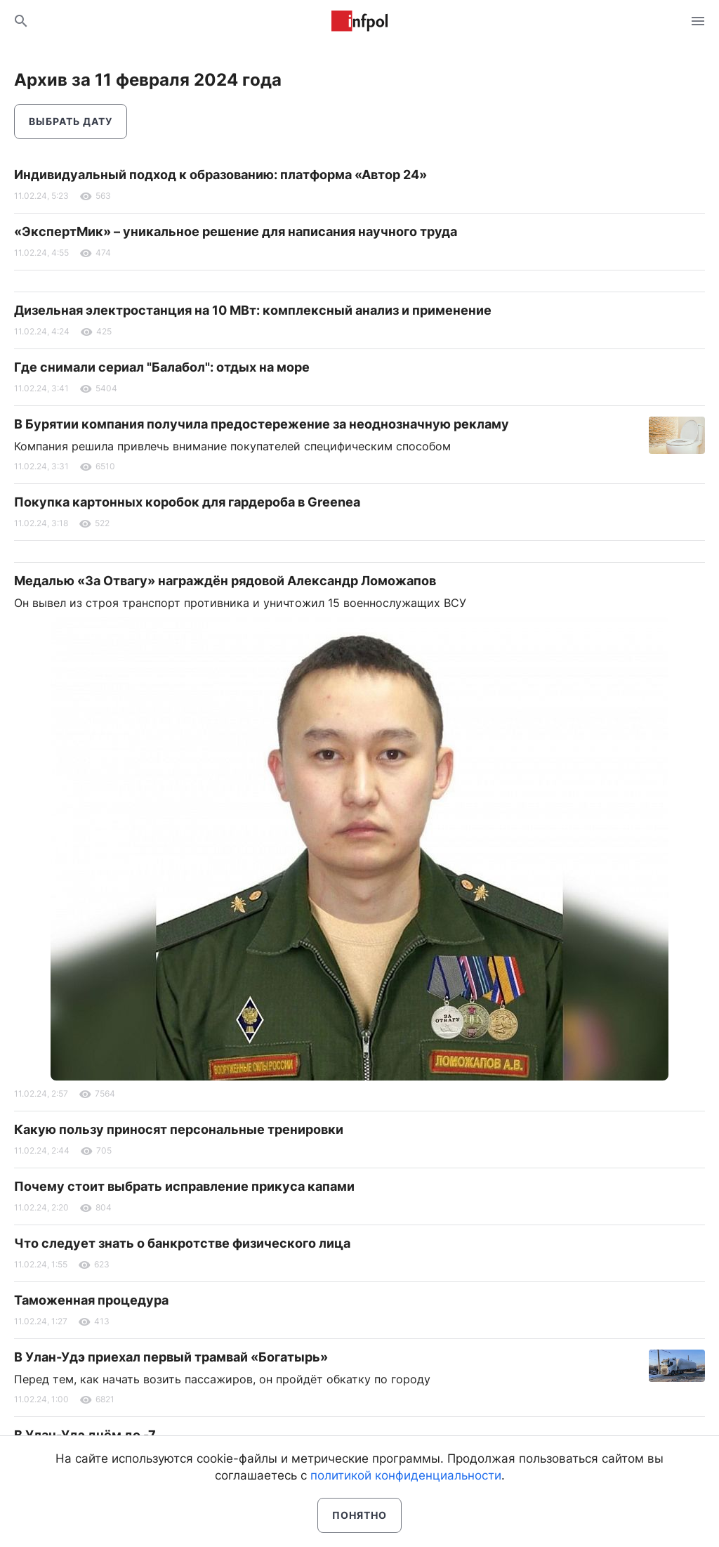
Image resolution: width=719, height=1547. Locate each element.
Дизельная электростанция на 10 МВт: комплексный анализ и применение (253, 310)
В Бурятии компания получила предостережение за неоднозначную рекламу (261, 424)
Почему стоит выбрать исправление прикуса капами (184, 1186)
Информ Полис (359, 21)
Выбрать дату (70, 121)
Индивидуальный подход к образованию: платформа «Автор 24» (220, 174)
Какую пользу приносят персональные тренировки (178, 1129)
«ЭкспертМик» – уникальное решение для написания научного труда (235, 231)
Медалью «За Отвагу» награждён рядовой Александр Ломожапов (225, 580)
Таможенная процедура (91, 1300)
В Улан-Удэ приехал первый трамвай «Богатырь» (171, 1357)
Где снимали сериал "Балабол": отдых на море (162, 367)
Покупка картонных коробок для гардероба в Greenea (187, 502)
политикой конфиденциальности (405, 1475)
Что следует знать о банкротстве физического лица (182, 1243)
